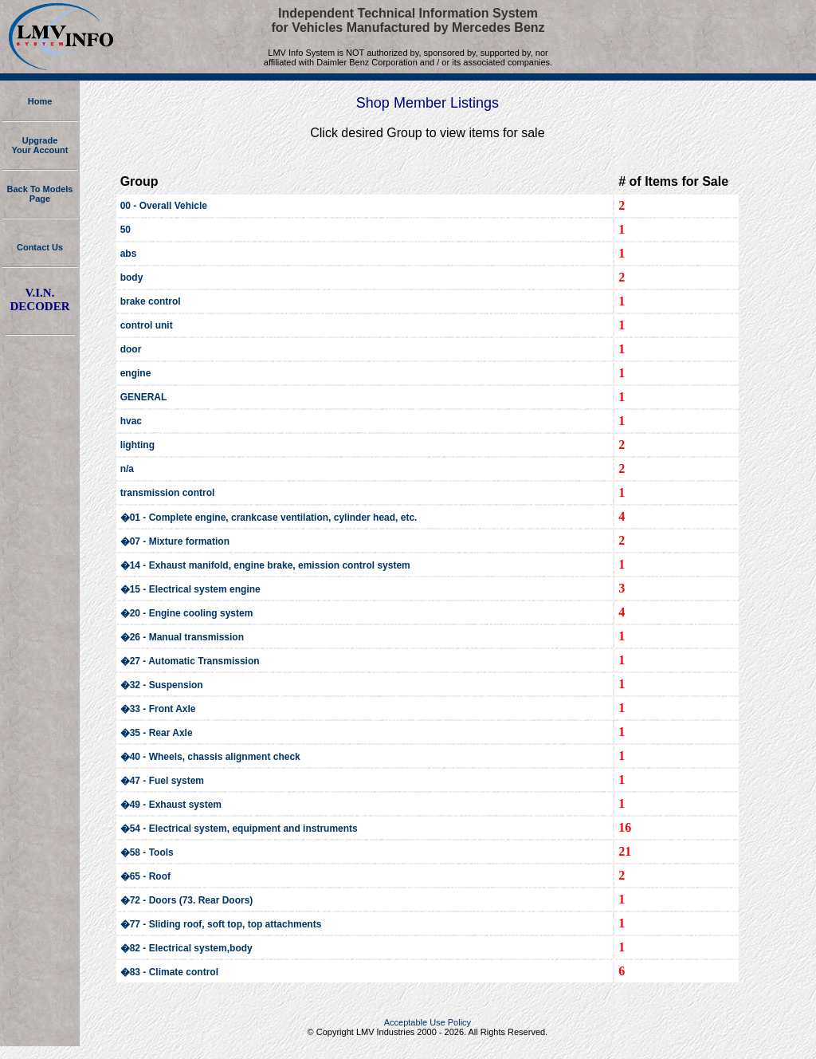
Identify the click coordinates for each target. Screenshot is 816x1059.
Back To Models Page (40, 193)
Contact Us (40, 247)
